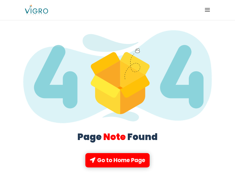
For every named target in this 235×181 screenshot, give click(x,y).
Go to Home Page (121, 160)
